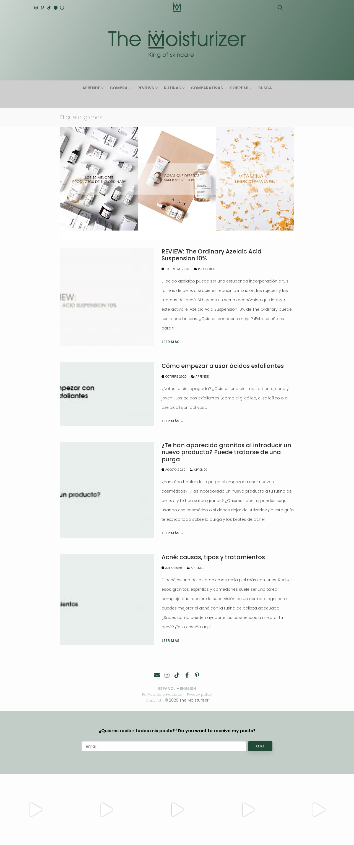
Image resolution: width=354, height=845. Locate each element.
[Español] (62, 8)
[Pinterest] (42, 8)
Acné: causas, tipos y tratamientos (213, 557)
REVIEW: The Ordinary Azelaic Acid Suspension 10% (212, 255)
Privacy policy (201, 694)
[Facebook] (187, 675)
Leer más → (173, 342)
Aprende (200, 377)
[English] (55, 8)
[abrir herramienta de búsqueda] (280, 8)
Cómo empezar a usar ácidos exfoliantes (223, 366)
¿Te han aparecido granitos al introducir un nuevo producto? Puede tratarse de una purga (226, 452)
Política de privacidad (161, 694)
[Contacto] (157, 675)
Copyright (154, 700)
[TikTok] (49, 8)
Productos (204, 269)
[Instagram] (36, 8)
